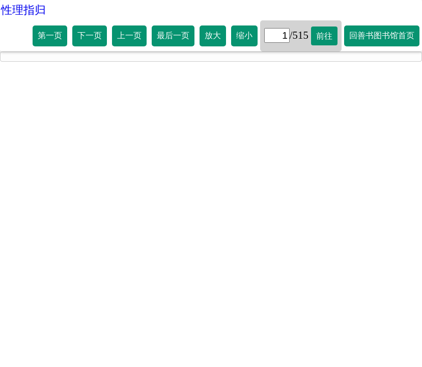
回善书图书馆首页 (381, 35)
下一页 (89, 35)
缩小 (244, 35)
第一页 (50, 35)
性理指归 (23, 10)
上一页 (129, 35)
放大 (213, 35)
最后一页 (173, 35)
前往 (324, 36)
